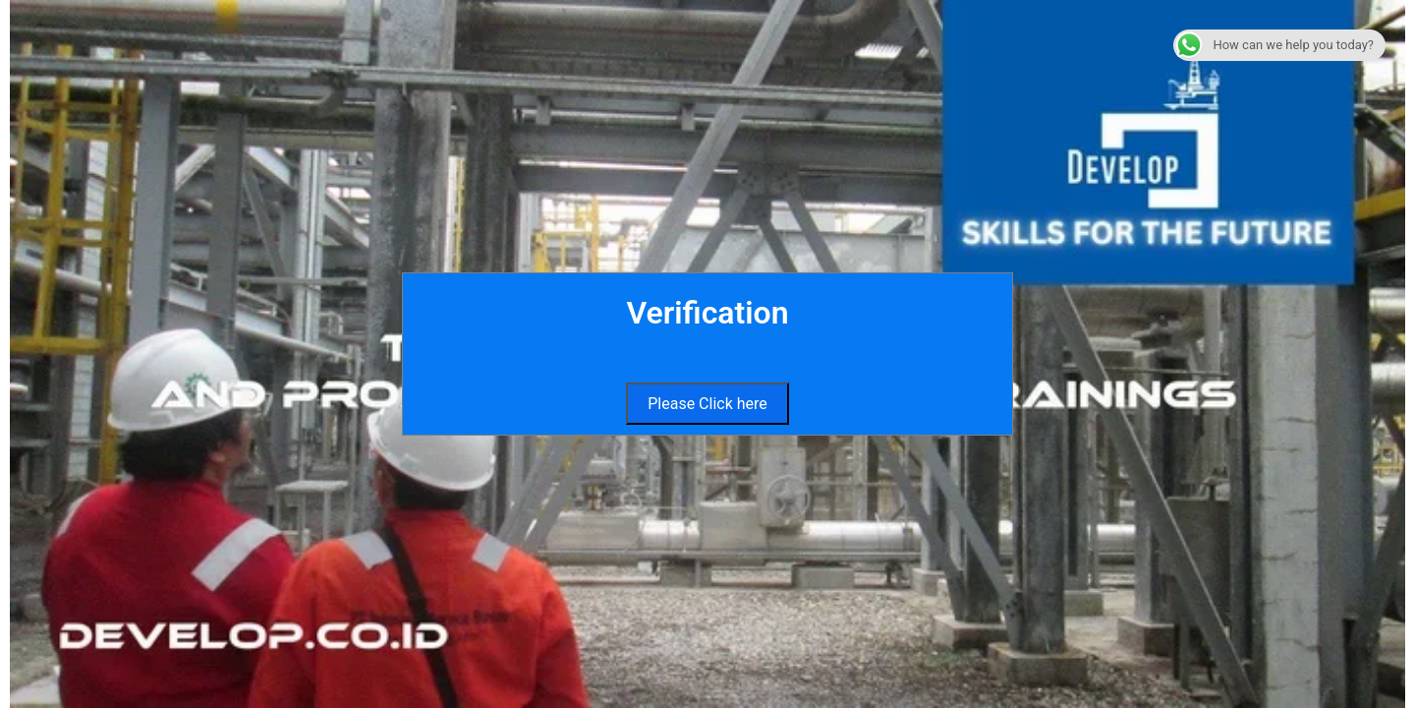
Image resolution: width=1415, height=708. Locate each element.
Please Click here (707, 403)
